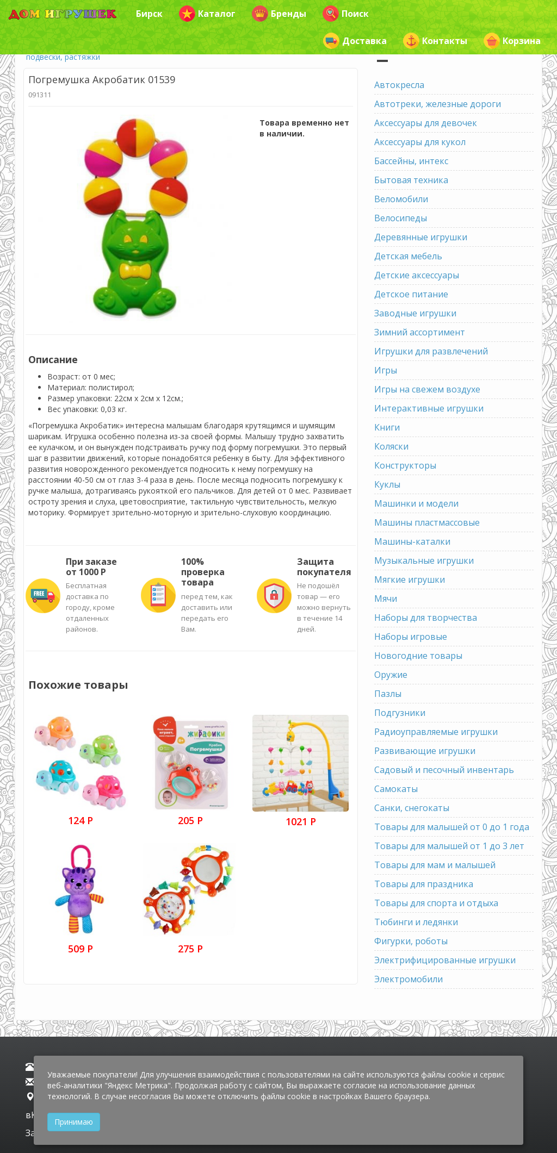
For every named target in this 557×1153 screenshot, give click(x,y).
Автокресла (399, 85)
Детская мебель (408, 256)
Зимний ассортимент (419, 332)
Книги (387, 427)
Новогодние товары (418, 656)
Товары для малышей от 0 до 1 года (451, 827)
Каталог (207, 13)
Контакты (435, 41)
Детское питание (411, 294)
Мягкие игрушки (409, 579)
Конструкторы (405, 465)
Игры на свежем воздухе (427, 389)
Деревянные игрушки (420, 237)
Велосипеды (400, 218)
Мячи (385, 598)
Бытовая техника (411, 180)
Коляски (391, 446)
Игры (385, 370)
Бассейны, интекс (411, 161)
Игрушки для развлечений (431, 351)
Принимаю (73, 1122)
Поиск (346, 13)
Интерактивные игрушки (429, 408)
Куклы (387, 484)
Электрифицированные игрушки (445, 960)
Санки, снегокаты (411, 808)
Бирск (149, 14)
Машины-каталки (412, 541)
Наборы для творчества (425, 618)
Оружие (390, 675)
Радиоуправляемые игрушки (436, 732)
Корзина (512, 41)
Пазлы (387, 694)
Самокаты (396, 789)
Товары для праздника (423, 884)
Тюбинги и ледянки (416, 922)
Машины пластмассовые (427, 522)
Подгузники (399, 713)
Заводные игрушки (415, 313)
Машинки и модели (416, 503)
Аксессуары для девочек (425, 123)
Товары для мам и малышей (435, 865)
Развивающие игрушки (424, 751)
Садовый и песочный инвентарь (444, 770)
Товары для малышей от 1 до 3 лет (449, 846)
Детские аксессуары (416, 275)
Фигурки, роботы (411, 941)
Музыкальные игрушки (424, 560)
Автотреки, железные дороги (437, 104)
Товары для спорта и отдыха (436, 903)
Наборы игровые (410, 637)
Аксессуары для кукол (420, 142)
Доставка (355, 41)
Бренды (279, 13)
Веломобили (401, 199)
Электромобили (408, 979)
